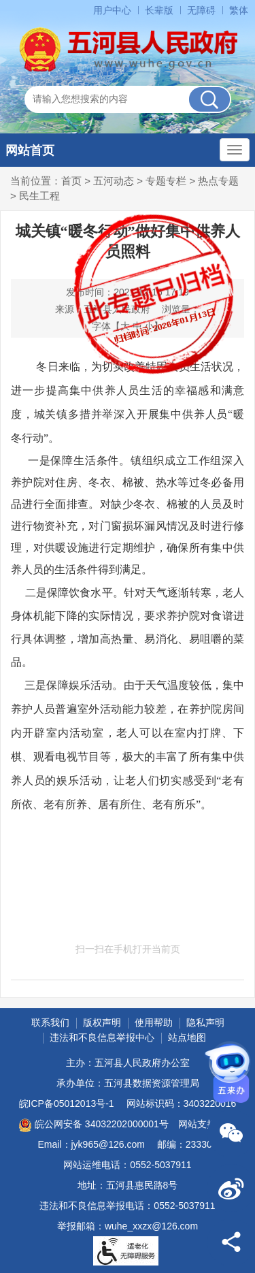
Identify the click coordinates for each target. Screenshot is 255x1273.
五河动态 (113, 181)
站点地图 (187, 1037)
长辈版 (159, 10)
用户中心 (112, 10)
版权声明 (102, 1022)
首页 (71, 181)
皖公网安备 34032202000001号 (93, 1125)
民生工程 (39, 196)
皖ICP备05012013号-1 (66, 1103)
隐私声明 (205, 1022)
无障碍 (201, 10)
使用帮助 (154, 1022)
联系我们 (50, 1022)
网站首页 (29, 150)
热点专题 (218, 181)
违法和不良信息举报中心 (102, 1037)
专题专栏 (166, 181)
